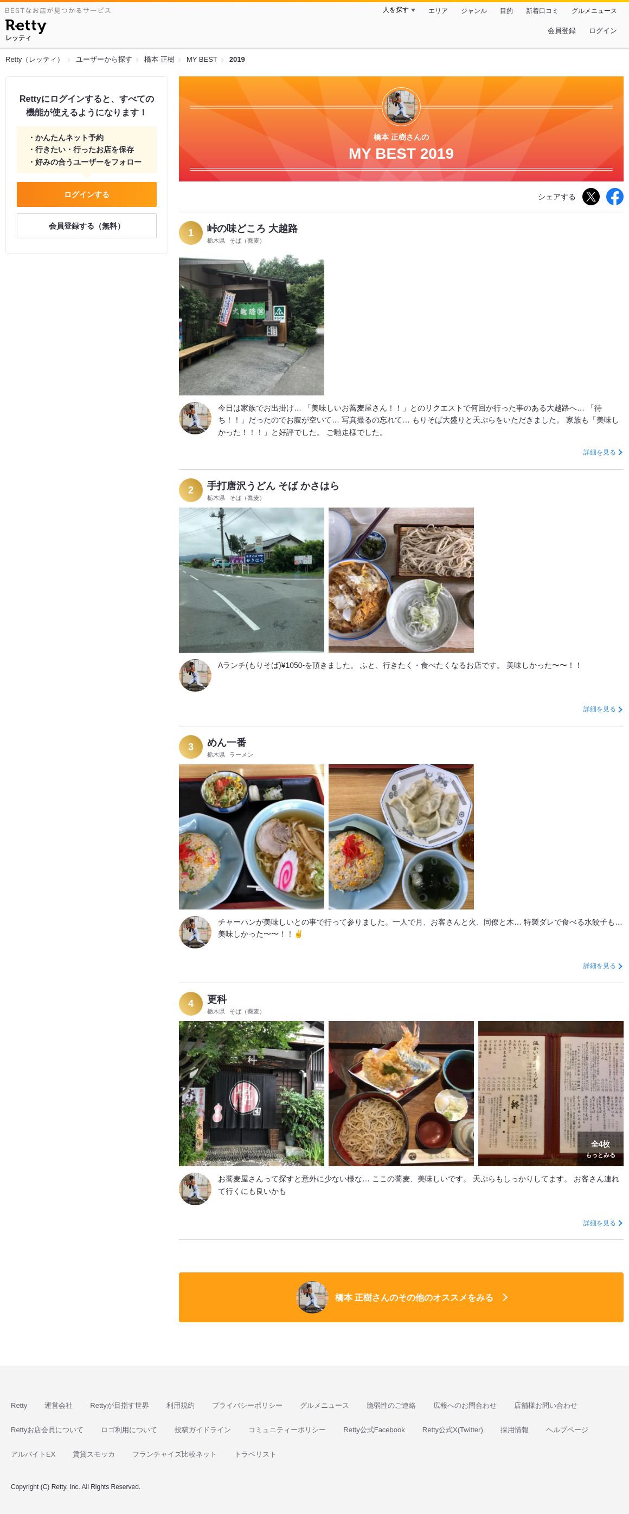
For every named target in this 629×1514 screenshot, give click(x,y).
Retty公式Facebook (374, 1430)
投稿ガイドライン (203, 1430)
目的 (506, 11)
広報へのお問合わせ (465, 1405)
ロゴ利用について (129, 1430)
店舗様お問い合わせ (545, 1405)
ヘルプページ (567, 1430)
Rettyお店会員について (47, 1430)
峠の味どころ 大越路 (252, 228)
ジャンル (474, 11)
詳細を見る (599, 452)
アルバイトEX (33, 1454)
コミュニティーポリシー (287, 1430)
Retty (19, 1405)
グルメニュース (594, 11)
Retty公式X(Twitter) (452, 1430)
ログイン (603, 31)
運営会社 (58, 1405)
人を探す (396, 10)
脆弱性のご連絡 (391, 1405)
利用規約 (180, 1405)
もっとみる (600, 1148)
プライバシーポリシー (247, 1405)
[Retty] (25, 28)
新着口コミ (542, 11)
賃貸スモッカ (94, 1454)
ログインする (87, 194)
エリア (438, 11)
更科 (217, 999)
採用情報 (514, 1430)
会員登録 (562, 31)
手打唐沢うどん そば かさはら (273, 485)
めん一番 (226, 742)
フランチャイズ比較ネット (174, 1454)
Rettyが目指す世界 (119, 1405)
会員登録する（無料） (87, 226)
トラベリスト (255, 1454)
